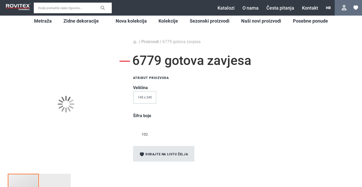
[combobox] (73, 8)
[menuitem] (43, 21)
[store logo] (18, 7)
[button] (328, 7)
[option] (144, 125)
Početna (135, 42)
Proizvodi (150, 41)
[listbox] (221, 98)
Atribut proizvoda (151, 78)
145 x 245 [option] (145, 97)
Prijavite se (345, 7)
